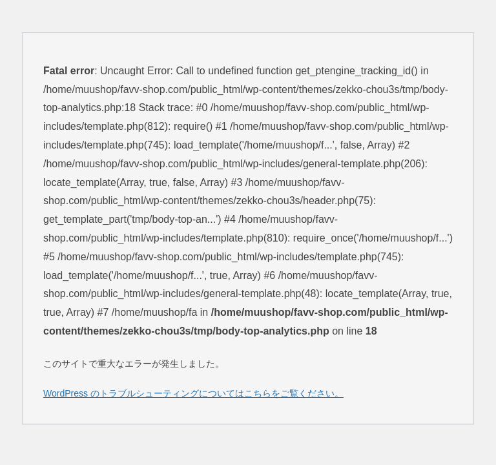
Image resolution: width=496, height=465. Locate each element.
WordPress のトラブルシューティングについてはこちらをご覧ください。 (193, 393)
